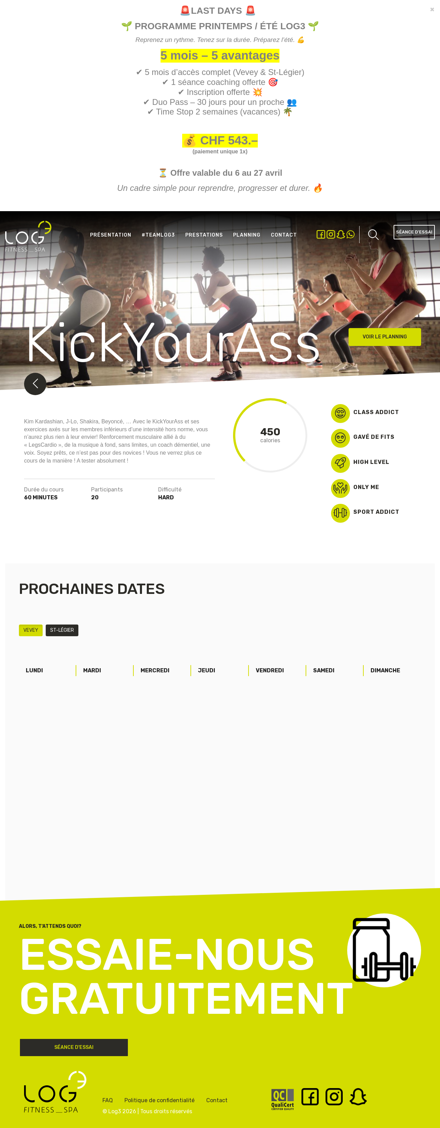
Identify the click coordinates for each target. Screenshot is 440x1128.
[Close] (432, 9)
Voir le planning (385, 337)
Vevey (30, 630)
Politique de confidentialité (159, 1100)
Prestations (204, 235)
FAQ (107, 1100)
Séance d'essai (414, 232)
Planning (247, 235)
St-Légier (62, 630)
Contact (284, 235)
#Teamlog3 (158, 235)
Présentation (110, 235)
